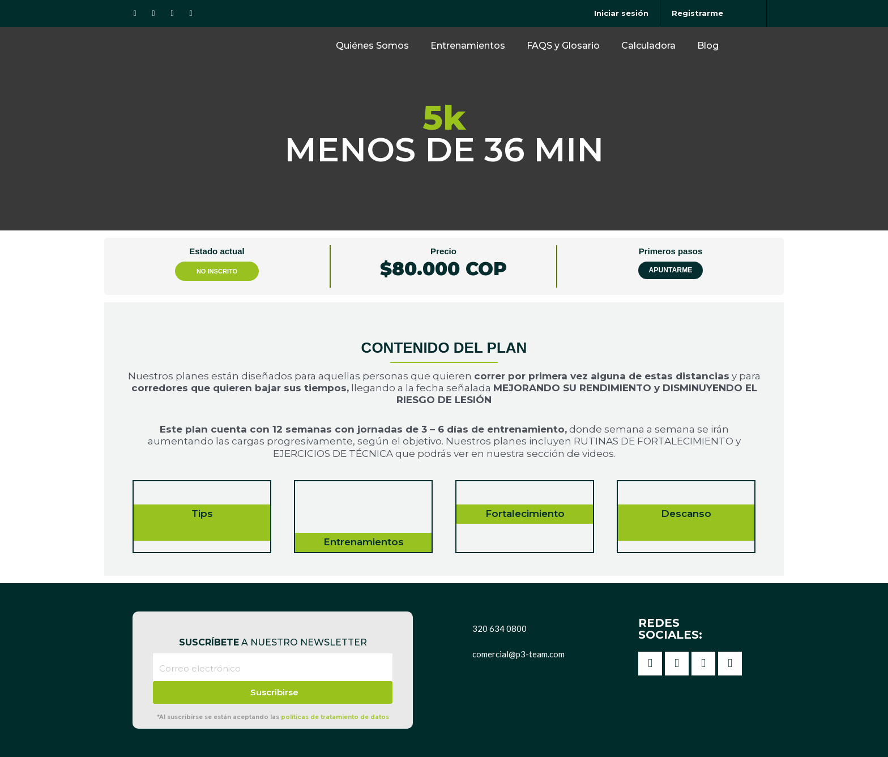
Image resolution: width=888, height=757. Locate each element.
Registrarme (697, 13)
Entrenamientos (467, 45)
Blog (708, 45)
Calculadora (648, 45)
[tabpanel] (444, 439)
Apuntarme (670, 270)
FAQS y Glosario (563, 45)
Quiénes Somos (372, 45)
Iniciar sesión (621, 13)
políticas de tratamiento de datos (335, 717)
